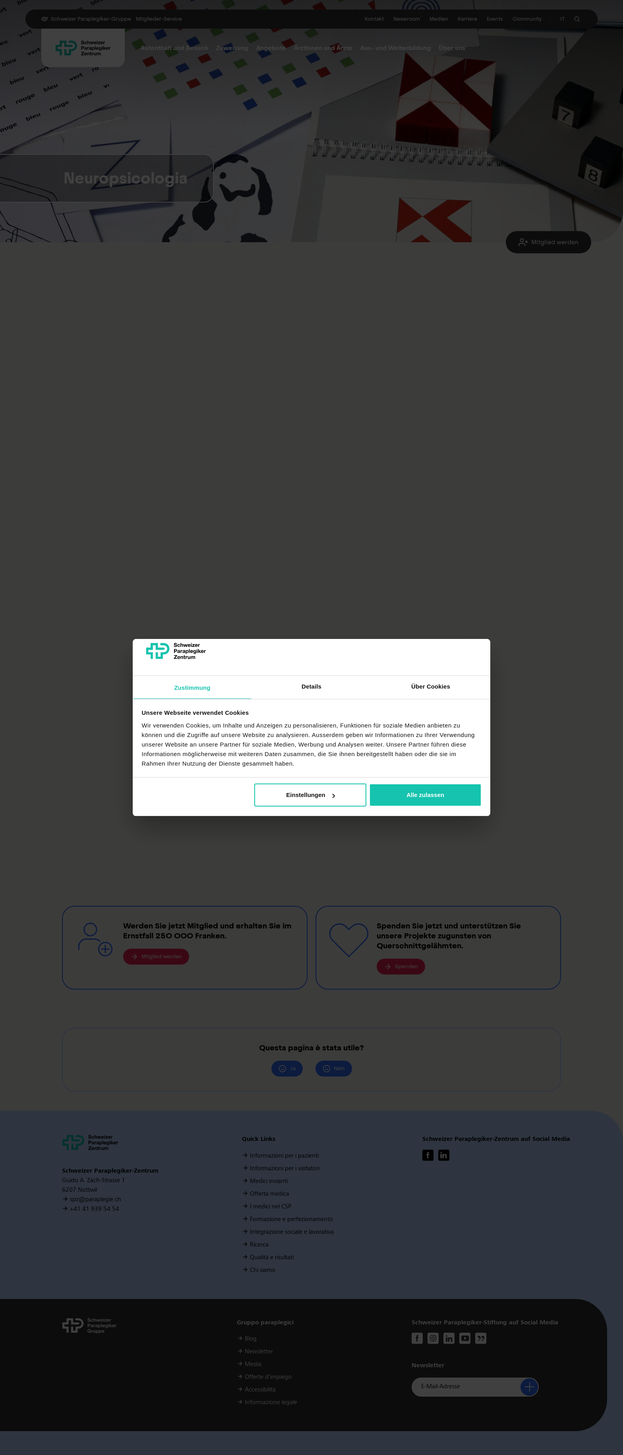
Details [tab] (311, 686)
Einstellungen (310, 794)
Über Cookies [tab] (430, 686)
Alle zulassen (425, 794)
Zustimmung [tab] (192, 687)
